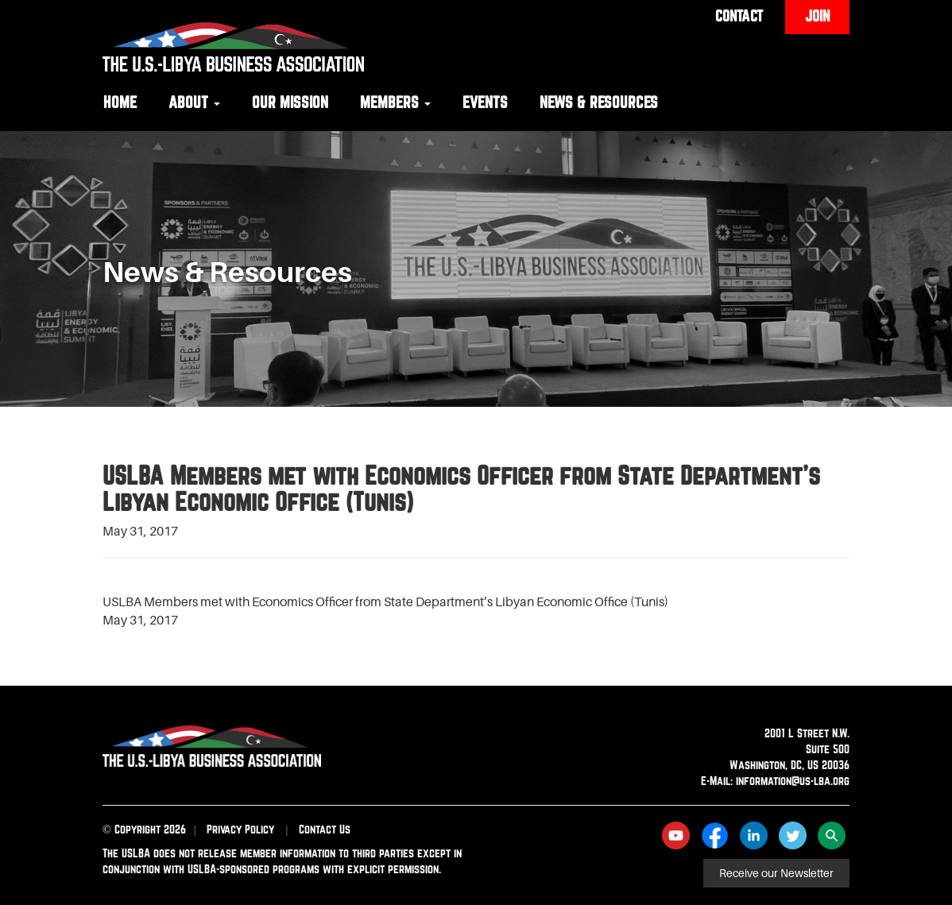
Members (395, 102)
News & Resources (599, 102)
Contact (739, 16)
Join (817, 16)
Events (485, 102)
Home (120, 102)
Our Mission (290, 102)
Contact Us (324, 829)
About (194, 102)
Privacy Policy (240, 829)
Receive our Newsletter (776, 873)
